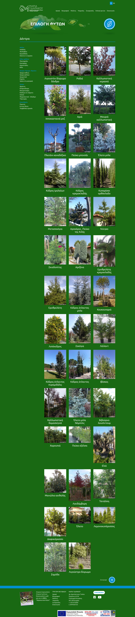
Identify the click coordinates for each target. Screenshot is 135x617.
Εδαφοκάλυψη (24, 88)
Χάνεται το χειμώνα (26, 56)
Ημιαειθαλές (23, 53)
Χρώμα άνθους (24, 73)
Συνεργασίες (90, 11)
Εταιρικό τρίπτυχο (41, 594)
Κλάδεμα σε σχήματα (26, 92)
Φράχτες (22, 86)
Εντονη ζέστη (24, 106)
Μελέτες (73, 11)
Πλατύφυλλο (24, 61)
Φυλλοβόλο (23, 51)
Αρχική (58, 11)
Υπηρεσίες (81, 11)
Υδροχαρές (23, 99)
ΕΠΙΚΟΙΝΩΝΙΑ (99, 592)
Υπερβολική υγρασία (26, 108)
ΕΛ (111, 3)
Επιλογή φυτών (100, 11)
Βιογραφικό (65, 11)
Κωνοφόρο (23, 63)
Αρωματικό (23, 77)
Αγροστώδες (24, 65)
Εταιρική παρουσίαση (43, 592)
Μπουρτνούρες (24, 90)
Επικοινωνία (110, 11)
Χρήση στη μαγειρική (26, 81)
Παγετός (22, 104)
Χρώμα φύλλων (24, 75)
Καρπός (22, 79)
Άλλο (21, 67)
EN (114, 3)
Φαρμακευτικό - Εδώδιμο (28, 97)
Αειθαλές (22, 49)
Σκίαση (22, 95)
